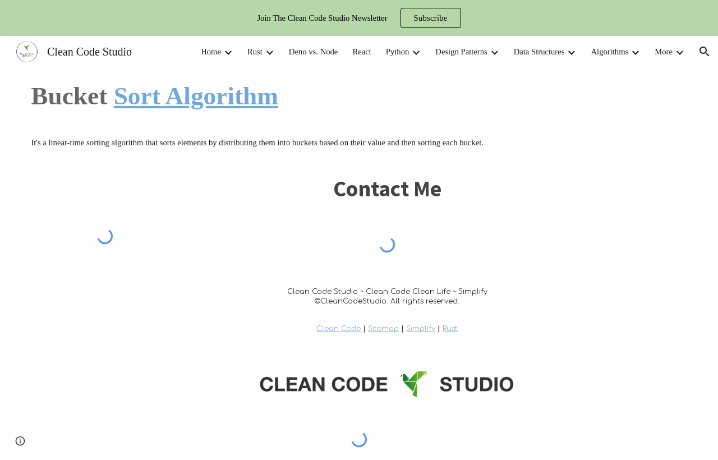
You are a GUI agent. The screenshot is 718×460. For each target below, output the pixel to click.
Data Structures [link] (539, 51)
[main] (358, 96)
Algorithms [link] (609, 51)
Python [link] (397, 51)
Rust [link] (255, 51)
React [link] (361, 51)
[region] (359, 18)
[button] (704, 51)
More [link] (664, 51)
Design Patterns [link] (461, 51)
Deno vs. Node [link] (313, 51)
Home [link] (211, 51)
